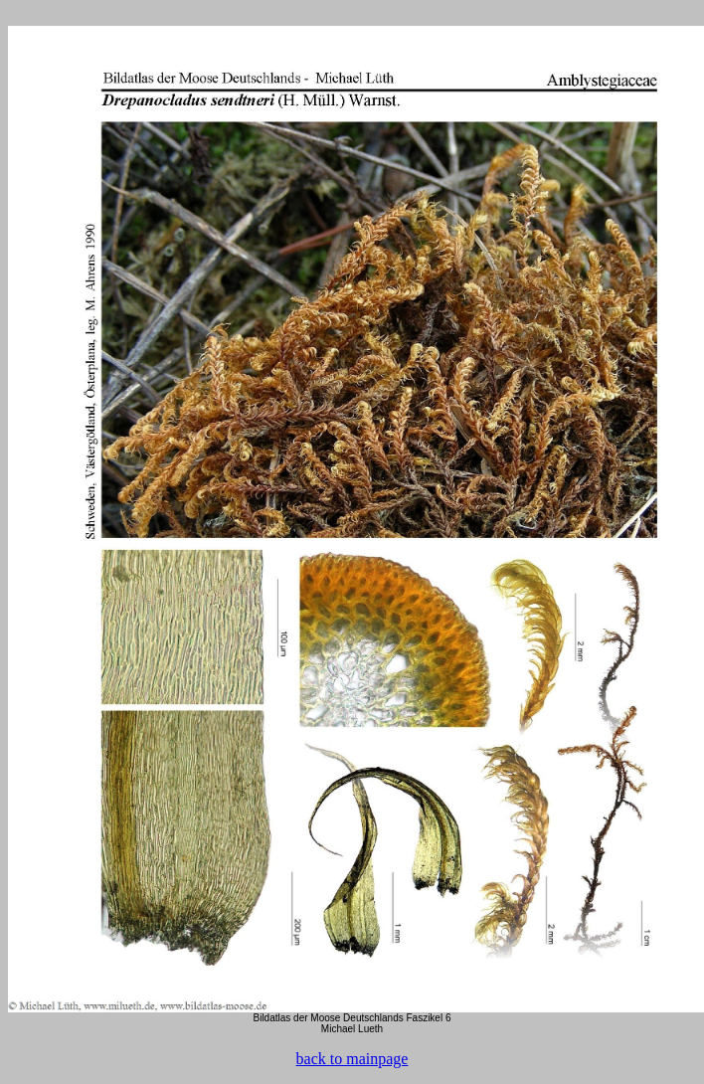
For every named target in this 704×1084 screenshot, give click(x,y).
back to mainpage (352, 1058)
